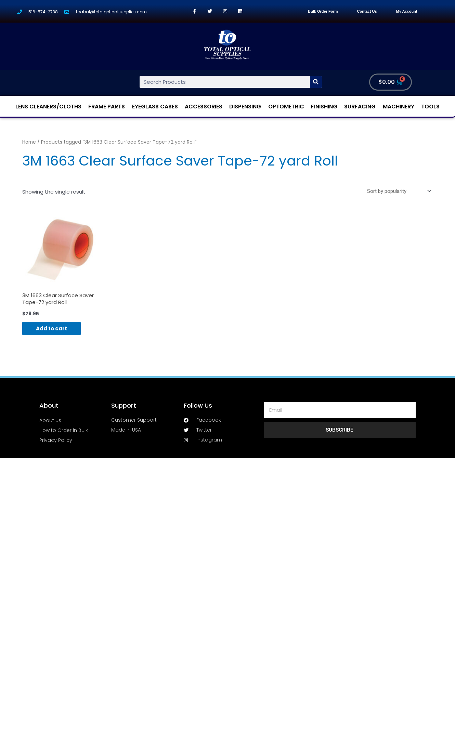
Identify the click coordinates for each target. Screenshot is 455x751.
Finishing (324, 106)
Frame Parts (106, 106)
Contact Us (367, 11)
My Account (406, 11)
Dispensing (245, 106)
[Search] (316, 82)
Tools (430, 106)
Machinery (398, 106)
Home (29, 142)
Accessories (203, 106)
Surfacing (360, 106)
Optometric (286, 106)
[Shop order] (398, 191)
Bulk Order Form (323, 11)
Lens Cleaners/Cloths (48, 106)
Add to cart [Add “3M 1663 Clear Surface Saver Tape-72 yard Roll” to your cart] (51, 328)
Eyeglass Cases (155, 106)
